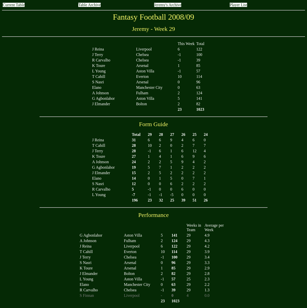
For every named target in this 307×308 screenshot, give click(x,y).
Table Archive (89, 5)
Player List (238, 5)
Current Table (14, 5)
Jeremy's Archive (167, 5)
